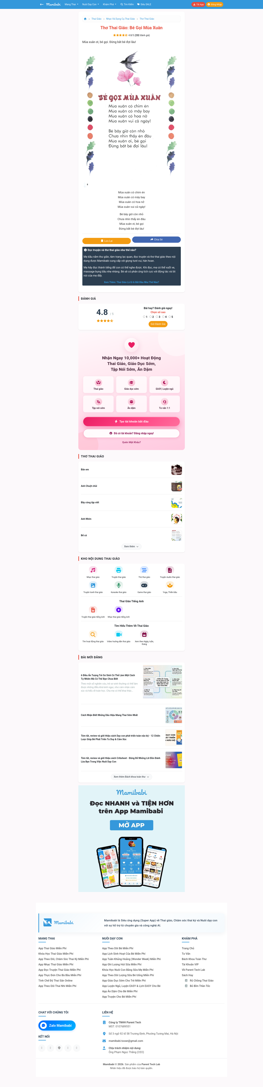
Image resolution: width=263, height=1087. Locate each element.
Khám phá (108, 4)
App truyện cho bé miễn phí (119, 996)
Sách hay (187, 975)
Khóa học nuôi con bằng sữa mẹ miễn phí (127, 969)
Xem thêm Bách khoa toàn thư (131, 776)
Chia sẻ (156, 239)
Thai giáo (96, 18)
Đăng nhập (214, 4)
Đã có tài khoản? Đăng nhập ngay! (131, 433)
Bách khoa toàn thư (194, 959)
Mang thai (70, 4)
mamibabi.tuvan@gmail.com (126, 1040)
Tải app (198, 4)
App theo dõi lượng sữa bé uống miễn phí (128, 975)
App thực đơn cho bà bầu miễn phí (59, 975)
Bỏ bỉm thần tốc (197, 986)
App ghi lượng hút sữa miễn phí (121, 964)
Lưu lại (107, 240)
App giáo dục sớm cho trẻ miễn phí (124, 980)
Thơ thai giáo (147, 18)
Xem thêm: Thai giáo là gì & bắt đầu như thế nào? (131, 282)
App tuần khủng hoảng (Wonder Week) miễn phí (131, 959)
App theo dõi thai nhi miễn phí (57, 986)
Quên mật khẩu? (131, 442)
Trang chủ (188, 948)
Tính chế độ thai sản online (55, 980)
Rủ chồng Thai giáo (199, 980)
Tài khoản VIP (190, 964)
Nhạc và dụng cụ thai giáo (120, 18)
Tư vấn (186, 953)
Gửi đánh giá (158, 324)
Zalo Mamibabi (56, 1025)
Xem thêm (131, 546)
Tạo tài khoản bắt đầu (132, 421)
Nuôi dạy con (89, 4)
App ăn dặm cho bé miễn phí (120, 991)
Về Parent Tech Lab (193, 969)
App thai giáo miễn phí (52, 948)
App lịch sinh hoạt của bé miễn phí (123, 953)
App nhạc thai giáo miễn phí (55, 964)
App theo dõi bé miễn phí (117, 948)
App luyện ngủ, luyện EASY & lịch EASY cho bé (131, 986)
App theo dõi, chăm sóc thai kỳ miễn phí (63, 959)
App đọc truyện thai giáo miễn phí (59, 969)
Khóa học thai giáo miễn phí (55, 953)
